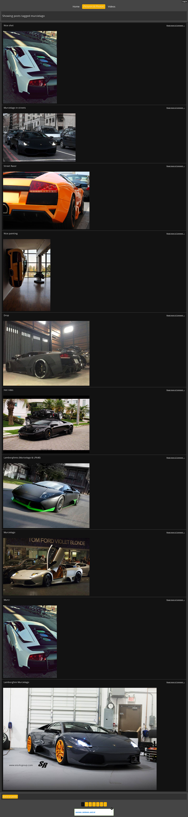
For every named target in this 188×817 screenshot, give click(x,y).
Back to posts (10, 796)
